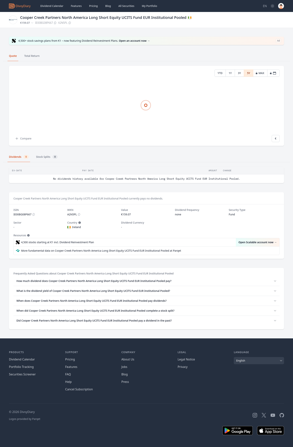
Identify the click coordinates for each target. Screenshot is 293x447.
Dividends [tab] (19, 157)
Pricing (93, 6)
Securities (126, 6)
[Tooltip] (79, 222)
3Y (239, 73)
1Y (230, 73)
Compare (23, 138)
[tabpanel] (146, 106)
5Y (248, 73)
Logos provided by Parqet (24, 419)
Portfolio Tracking (21, 367)
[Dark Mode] (272, 6)
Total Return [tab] (32, 56)
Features (76, 6)
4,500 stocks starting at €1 (57, 242)
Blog (124, 374)
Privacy (182, 367)
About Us (127, 359)
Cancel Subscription (79, 389)
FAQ (68, 374)
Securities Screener (22, 374)
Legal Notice (186, 359)
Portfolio (149, 6)
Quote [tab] (13, 56)
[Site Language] (264, 6)
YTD (220, 73)
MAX (259, 73)
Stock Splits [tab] (47, 157)
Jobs (124, 367)
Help (68, 382)
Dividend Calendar (51, 6)
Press (125, 382)
